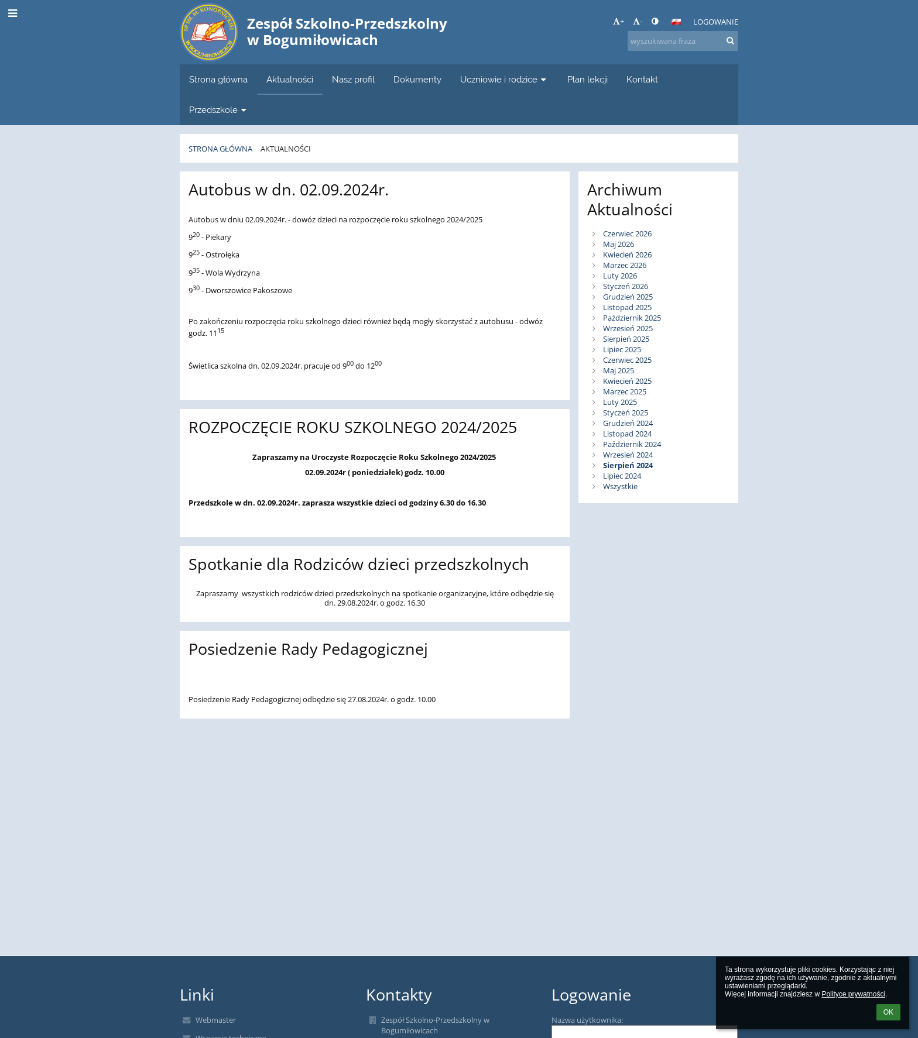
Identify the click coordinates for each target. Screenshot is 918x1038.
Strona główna (220, 148)
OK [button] (888, 1012)
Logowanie (715, 21)
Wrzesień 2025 (628, 328)
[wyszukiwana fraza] (682, 40)
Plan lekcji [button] (587, 79)
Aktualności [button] (289, 79)
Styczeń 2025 (625, 412)
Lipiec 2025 (622, 349)
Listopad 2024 (627, 433)
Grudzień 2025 (628, 296)
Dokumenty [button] (417, 79)
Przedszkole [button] (219, 110)
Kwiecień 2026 (627, 254)
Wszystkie (620, 486)
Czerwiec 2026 (627, 233)
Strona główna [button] (218, 79)
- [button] (637, 21)
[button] (676, 22)
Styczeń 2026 (625, 286)
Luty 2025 (620, 402)
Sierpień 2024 (628, 465)
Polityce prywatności (853, 994)
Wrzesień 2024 (628, 454)
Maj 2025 (618, 370)
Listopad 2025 (627, 307)
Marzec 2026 (624, 265)
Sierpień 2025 (626, 339)
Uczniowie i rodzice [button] (504, 79)
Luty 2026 (620, 275)
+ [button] (618, 21)
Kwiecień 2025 (627, 381)
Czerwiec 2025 (627, 360)
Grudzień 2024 (628, 423)
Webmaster (216, 1020)
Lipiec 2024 (622, 475)
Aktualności (286, 148)
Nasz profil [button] (353, 79)
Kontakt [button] (642, 79)
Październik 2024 (632, 444)
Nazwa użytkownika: (587, 1020)
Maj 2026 (618, 244)
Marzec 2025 (624, 391)
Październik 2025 (632, 317)
